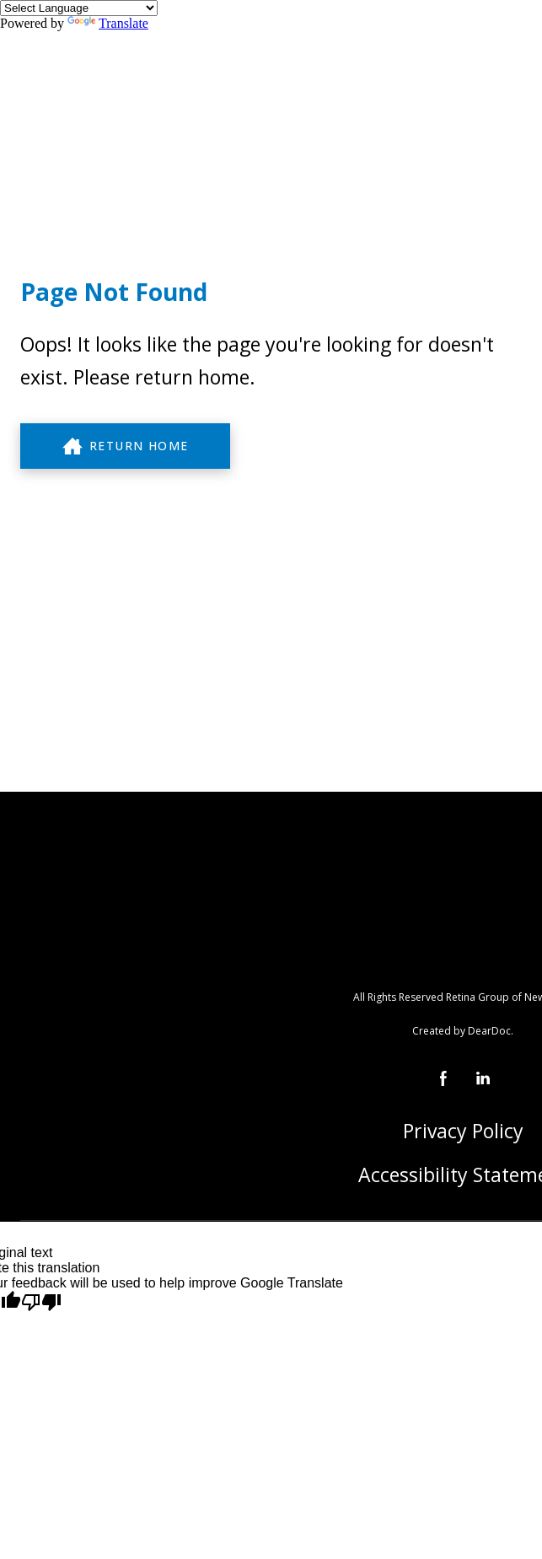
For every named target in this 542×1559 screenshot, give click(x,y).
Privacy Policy (463, 1130)
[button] (125, 446)
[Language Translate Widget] (79, 8)
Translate (107, 23)
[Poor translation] (41, 1302)
